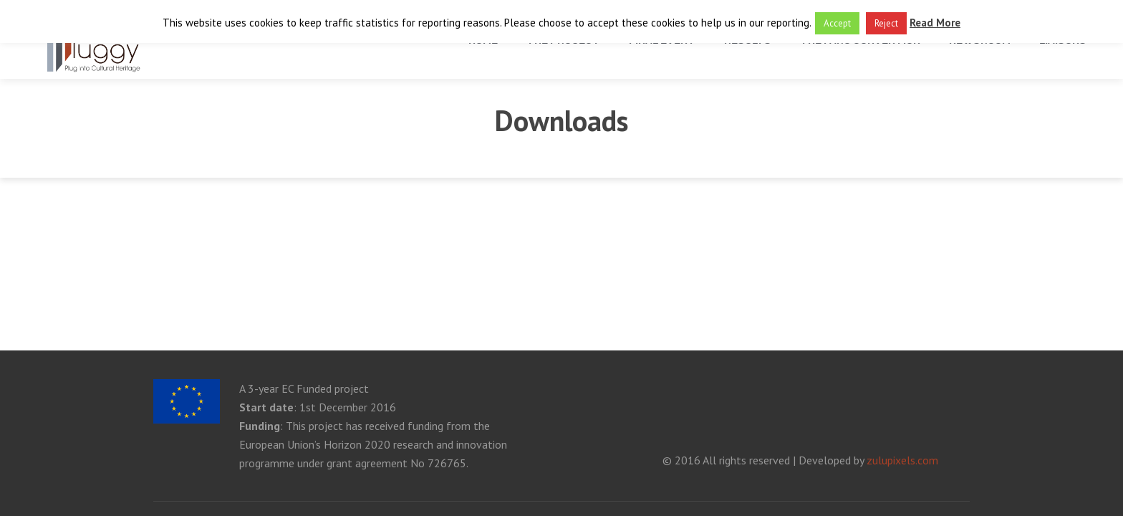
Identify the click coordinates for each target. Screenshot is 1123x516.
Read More (935, 22)
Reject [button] (886, 23)
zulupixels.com (902, 460)
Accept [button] (837, 23)
